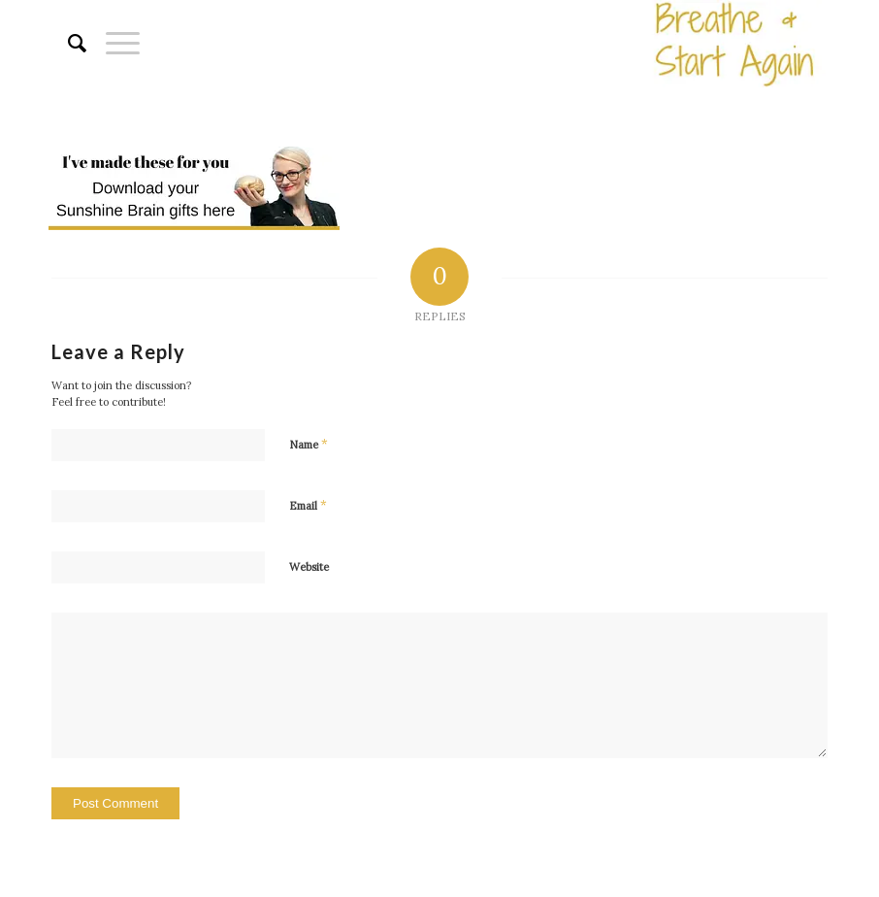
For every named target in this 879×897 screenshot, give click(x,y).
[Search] (67, 43)
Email (308, 505)
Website (309, 567)
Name (308, 444)
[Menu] (113, 43)
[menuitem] (67, 43)
